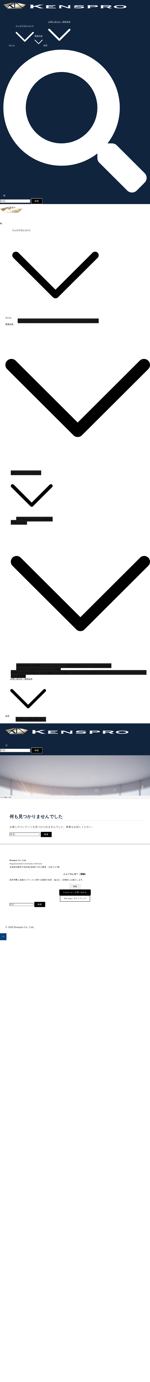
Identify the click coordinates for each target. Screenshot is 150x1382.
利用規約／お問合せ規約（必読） (34, 497)
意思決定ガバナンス (41, 451)
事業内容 (13, 116)
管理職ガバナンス (22, 307)
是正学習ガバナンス (120, 451)
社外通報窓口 (50, 304)
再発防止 (28, 304)
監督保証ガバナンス (102, 451)
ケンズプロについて (25, 22)
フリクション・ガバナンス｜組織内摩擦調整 (64, 444)
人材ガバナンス (86, 451)
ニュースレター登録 (93, 112)
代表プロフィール (76, 112)
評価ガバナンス (72, 451)
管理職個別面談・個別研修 (32, 444)
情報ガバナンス (58, 451)
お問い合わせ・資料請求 (25, 457)
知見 (11, 494)
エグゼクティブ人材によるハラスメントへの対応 (42, 447)
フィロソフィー (46, 112)
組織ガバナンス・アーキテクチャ (29, 258)
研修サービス (38, 304)
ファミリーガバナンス (24, 454)
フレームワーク (60, 112)
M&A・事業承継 (41, 454)
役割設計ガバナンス (23, 451)
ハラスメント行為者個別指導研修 (99, 444)
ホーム (12, 109)
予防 (22, 304)
